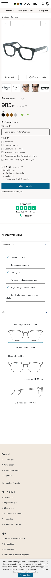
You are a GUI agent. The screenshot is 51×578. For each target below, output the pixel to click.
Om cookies (8, 544)
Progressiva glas (10, 502)
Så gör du (7, 475)
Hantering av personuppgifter (16, 554)
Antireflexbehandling (12, 513)
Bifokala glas (8, 508)
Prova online (10, 77)
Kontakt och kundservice (14, 538)
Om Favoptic (8, 459)
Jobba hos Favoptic (11, 483)
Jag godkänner (25, 575)
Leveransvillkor (9, 549)
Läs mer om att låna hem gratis (12, 191)
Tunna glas (8, 518)
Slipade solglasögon (12, 524)
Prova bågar (8, 464)
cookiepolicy (32, 572)
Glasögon (5, 17)
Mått (3, 312)
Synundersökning (11, 470)
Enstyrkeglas (8, 497)
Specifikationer (7, 244)
